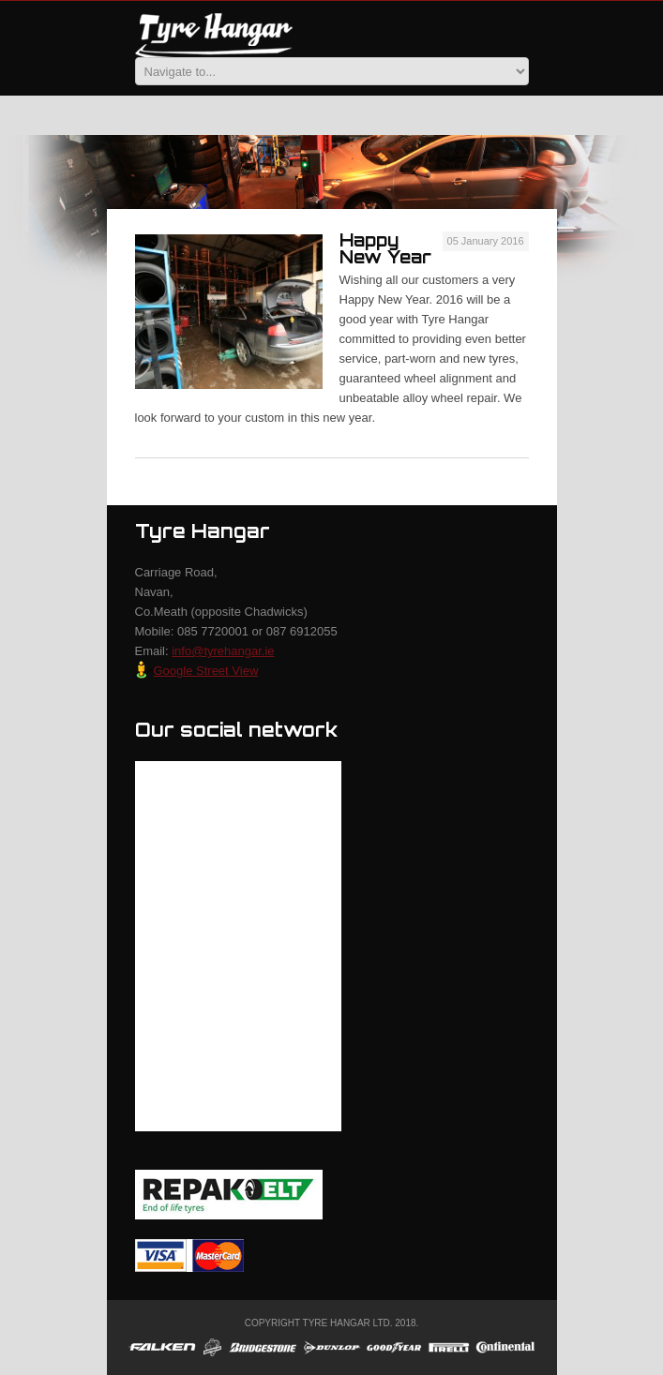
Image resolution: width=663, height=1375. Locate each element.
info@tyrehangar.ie (223, 651)
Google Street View (197, 671)
